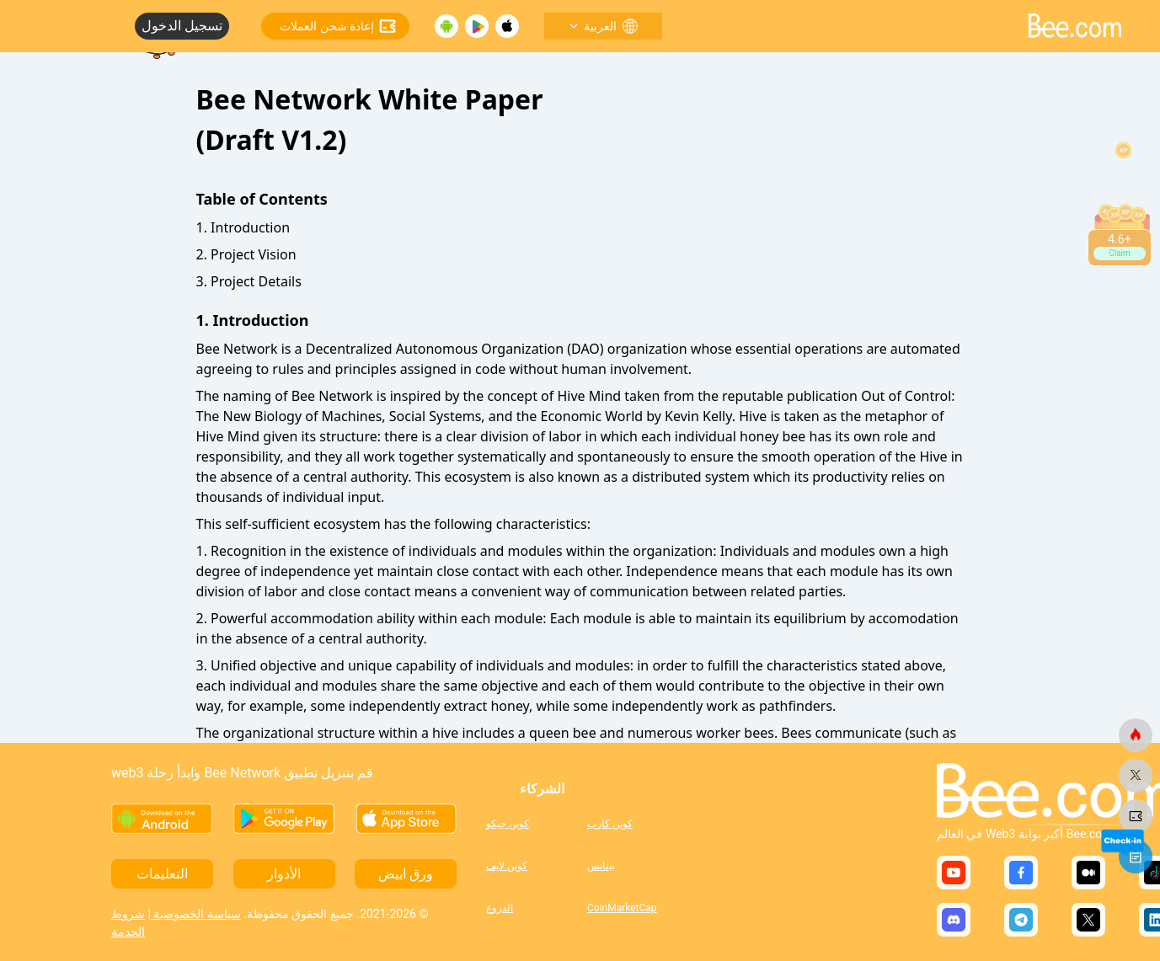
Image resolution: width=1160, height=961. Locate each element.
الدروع (499, 908)
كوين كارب (610, 824)
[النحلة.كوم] (1135, 735)
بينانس (601, 866)
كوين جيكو (507, 824)
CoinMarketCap (622, 908)
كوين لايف (506, 866)
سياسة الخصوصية (196, 914)
